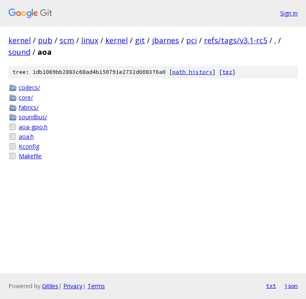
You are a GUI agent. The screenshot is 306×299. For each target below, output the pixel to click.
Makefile (30, 156)
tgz (227, 72)
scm (67, 40)
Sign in (289, 13)
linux (89, 40)
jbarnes (165, 40)
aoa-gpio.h (33, 127)
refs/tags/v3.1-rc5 (235, 40)
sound (19, 52)
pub (45, 40)
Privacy (72, 286)
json (291, 285)
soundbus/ (33, 117)
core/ (26, 97)
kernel (19, 40)
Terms (96, 286)
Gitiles (50, 286)
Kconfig (29, 146)
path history (192, 72)
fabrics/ (29, 107)
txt (271, 285)
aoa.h (26, 136)
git (140, 40)
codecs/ (29, 87)
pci (191, 40)
